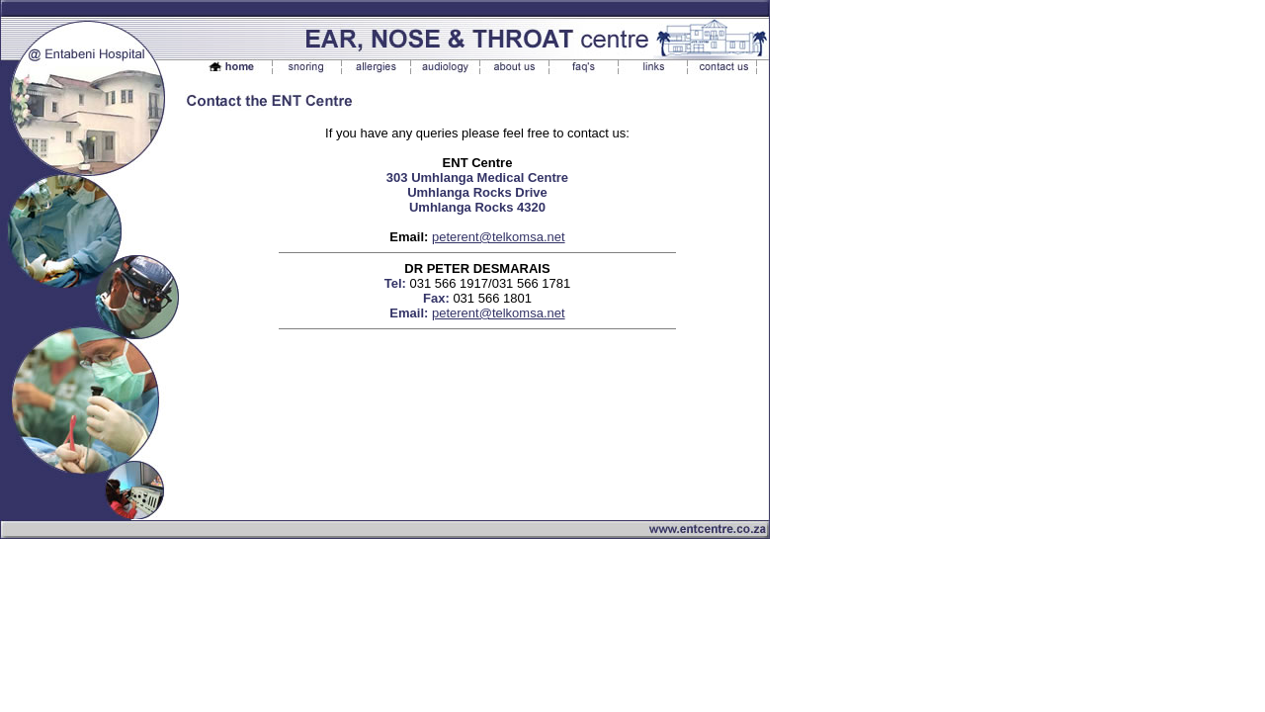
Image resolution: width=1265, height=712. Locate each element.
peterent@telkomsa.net (498, 236)
